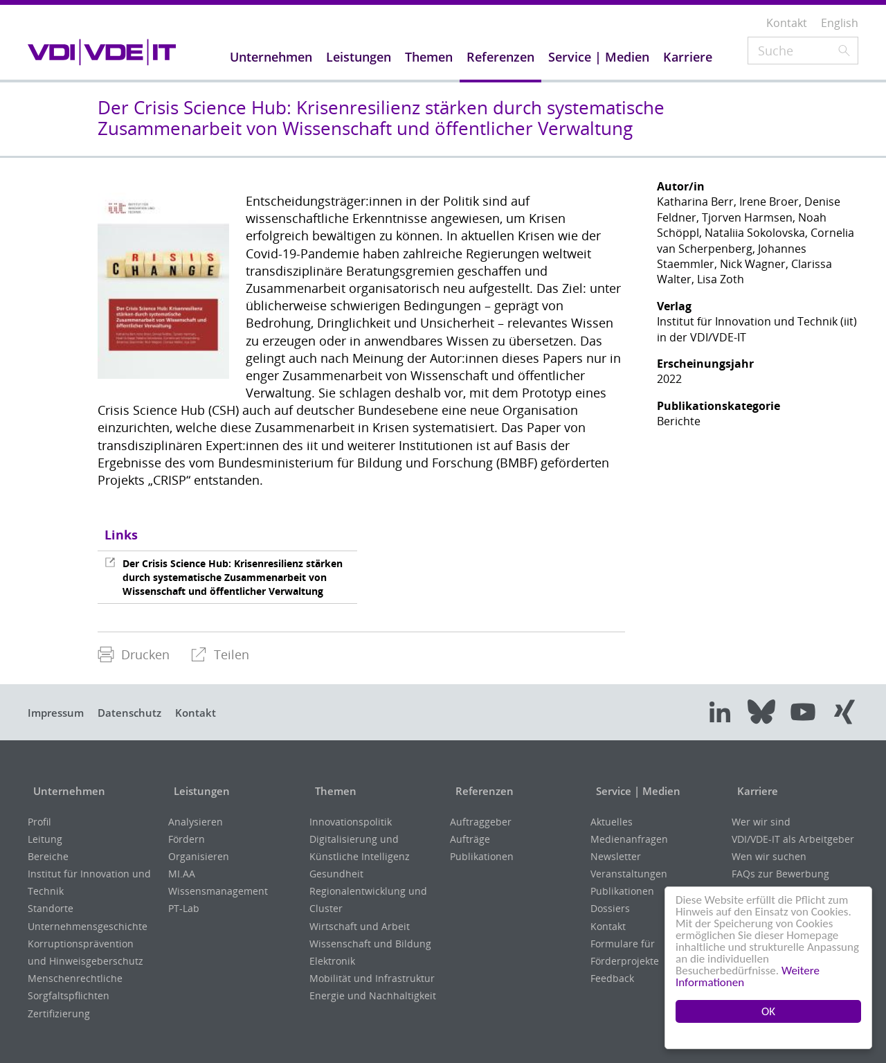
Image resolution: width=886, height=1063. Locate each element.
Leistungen (199, 790)
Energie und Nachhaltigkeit (372, 995)
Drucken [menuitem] (134, 654)
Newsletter (615, 856)
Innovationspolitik (350, 821)
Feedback (612, 978)
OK (768, 1011)
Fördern (186, 839)
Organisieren (198, 856)
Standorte (50, 908)
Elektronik (332, 960)
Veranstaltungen (628, 873)
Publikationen (482, 856)
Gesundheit (336, 873)
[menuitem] (134, 654)
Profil (39, 821)
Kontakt (211, 712)
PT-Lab (183, 908)
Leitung (45, 839)
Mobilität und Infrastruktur (372, 978)
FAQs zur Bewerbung (780, 873)
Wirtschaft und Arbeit (359, 926)
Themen (331, 790)
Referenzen (481, 790)
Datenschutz (139, 712)
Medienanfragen (629, 839)
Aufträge (470, 839)
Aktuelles (611, 821)
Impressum (59, 712)
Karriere (754, 790)
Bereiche (48, 856)
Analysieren (195, 821)
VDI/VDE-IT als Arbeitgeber (793, 839)
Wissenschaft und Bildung (370, 943)
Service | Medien (636, 790)
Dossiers (610, 908)
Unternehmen (67, 790)
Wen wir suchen (769, 856)
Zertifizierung (59, 1013)
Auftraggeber (481, 821)
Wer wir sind (761, 821)
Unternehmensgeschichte (87, 926)
